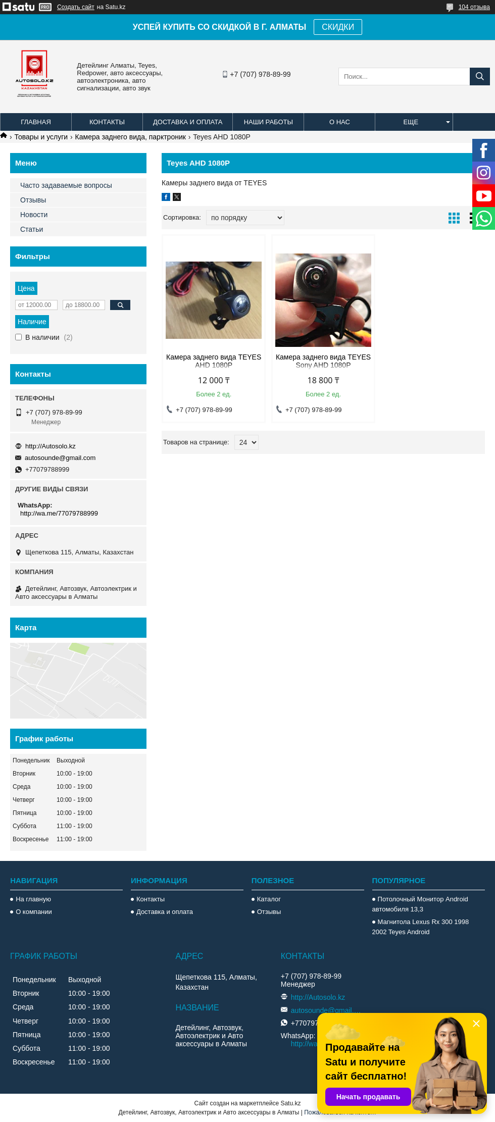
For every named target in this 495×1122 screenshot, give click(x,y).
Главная (36, 122)
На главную (33, 899)
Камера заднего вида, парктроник (130, 137)
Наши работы (268, 122)
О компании (34, 911)
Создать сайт (75, 7)
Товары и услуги (41, 137)
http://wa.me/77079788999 (59, 513)
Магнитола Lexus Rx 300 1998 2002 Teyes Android (420, 927)
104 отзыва (474, 7)
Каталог (269, 899)
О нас (339, 122)
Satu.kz (290, 1103)
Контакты (107, 122)
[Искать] (480, 76)
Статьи (31, 229)
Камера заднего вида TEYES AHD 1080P (213, 361)
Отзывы (33, 200)
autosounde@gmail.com (60, 458)
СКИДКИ (338, 27)
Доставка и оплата (187, 122)
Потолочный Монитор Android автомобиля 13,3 (420, 904)
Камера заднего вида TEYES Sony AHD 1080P (323, 361)
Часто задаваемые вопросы (66, 185)
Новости (33, 215)
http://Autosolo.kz (50, 446)
